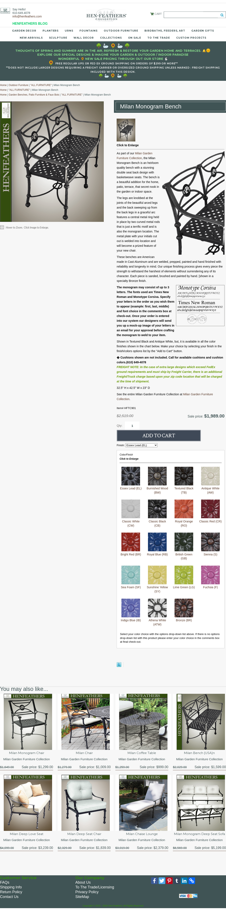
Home (3, 85)
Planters (51, 30)
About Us (83, 888)
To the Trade (158, 37)
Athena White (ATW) (157, 620)
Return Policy (11, 898)
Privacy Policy (87, 898)
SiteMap (82, 903)
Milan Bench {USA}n (199, 753)
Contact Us (9, 903)
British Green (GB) (184, 554)
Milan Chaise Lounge (142, 835)
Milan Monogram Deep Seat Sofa (199, 837)
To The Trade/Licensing (94, 893)
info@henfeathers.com (27, 16)
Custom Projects (191, 37)
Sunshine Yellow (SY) (157, 587)
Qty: (119, 425)
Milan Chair (84, 753)
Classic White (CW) (130, 521)
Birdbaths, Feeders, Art (164, 30)
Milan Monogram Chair (26, 753)
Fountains (88, 30)
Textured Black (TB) (183, 488)
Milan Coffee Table (141, 753)
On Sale (134, 37)
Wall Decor (83, 37)
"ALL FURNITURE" (40, 85)
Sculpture (58, 37)
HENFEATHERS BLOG (30, 23)
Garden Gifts (202, 30)
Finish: (121, 445)
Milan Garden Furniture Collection (26, 759)
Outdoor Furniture (121, 30)
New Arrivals (31, 37)
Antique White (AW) (210, 488)
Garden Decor (24, 30)
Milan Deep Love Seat (26, 835)
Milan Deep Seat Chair (84, 835)
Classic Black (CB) (157, 521)
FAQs (4, 888)
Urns (69, 30)
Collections (111, 37)
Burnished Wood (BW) (157, 488)
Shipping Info (11, 893)
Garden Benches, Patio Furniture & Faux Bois (34, 94)
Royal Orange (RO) (184, 521)
